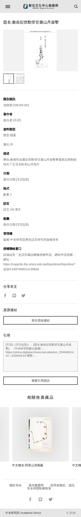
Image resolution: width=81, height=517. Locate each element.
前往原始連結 (41, 320)
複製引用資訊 (41, 380)
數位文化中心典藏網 (40, 6)
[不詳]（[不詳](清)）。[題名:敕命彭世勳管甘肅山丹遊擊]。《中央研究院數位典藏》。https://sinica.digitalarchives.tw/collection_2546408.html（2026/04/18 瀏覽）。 (40, 357)
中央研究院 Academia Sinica (23, 512)
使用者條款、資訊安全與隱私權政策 (51, 487)
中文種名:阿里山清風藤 (27, 465)
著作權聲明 (36, 485)
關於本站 (16, 485)
